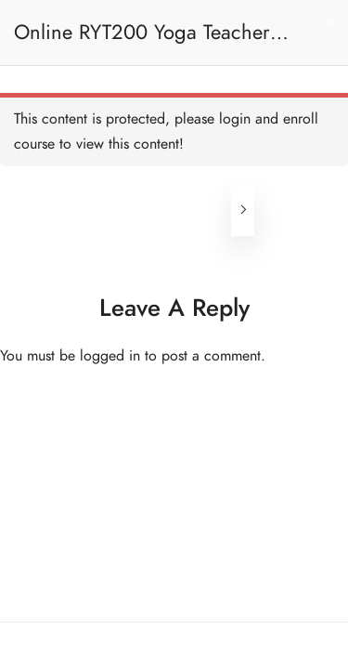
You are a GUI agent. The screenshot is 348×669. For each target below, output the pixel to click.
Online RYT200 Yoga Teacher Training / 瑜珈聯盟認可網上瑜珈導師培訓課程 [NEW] (152, 41)
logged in (110, 356)
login (235, 119)
